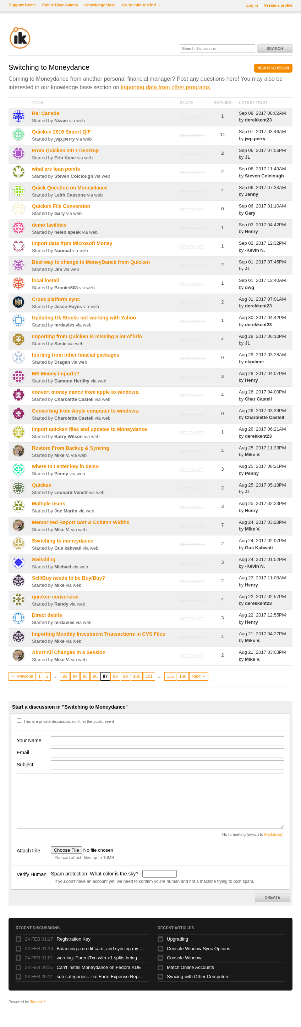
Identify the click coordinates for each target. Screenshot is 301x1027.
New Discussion (273, 68)
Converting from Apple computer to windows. (85, 411)
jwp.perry (64, 139)
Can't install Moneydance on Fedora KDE (99, 967)
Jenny (251, 194)
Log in (252, 5)
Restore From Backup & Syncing (70, 448)
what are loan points (56, 169)
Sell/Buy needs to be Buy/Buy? (68, 578)
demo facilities (49, 225)
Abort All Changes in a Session (68, 652)
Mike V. (62, 455)
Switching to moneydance (62, 541)
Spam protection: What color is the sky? (95, 873)
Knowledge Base (100, 5)
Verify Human (31, 874)
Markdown (273, 834)
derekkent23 (258, 120)
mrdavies (64, 325)
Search (275, 48)
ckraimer (254, 361)
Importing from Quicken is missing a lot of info (87, 336)
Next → (199, 676)
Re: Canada (45, 113)
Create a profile (278, 5)
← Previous (22, 676)
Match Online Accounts (190, 967)
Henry (251, 231)
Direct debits (47, 615)
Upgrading (177, 939)
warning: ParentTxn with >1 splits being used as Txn (101, 957)
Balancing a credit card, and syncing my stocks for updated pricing (101, 948)
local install (45, 280)
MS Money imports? (55, 373)
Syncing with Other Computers (198, 976)
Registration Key (74, 939)
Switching (43, 559)
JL (247, 157)
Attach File (28, 850)
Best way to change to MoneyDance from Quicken (91, 262)
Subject (25, 764)
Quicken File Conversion (61, 206)
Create (272, 897)
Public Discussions (60, 5)
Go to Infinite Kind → (141, 5)
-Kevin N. (255, 250)
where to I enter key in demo (65, 466)
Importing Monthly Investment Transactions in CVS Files (98, 634)
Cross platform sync (56, 299)
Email (23, 752)
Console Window (184, 957)
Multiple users (48, 503)
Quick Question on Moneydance (70, 188)
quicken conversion (55, 597)
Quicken (41, 485)
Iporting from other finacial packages (75, 355)
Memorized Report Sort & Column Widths (80, 522)
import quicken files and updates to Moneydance (89, 429)
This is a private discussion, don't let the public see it (65, 721)
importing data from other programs (165, 87)
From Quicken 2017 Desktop (65, 150)
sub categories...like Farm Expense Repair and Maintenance (101, 976)
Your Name (29, 740)
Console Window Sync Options (198, 948)
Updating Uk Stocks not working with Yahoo (84, 317)
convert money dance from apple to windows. (85, 392)
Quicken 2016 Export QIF (61, 132)
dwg (249, 287)
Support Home (22, 5)
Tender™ (38, 1002)
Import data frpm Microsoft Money (72, 243)
